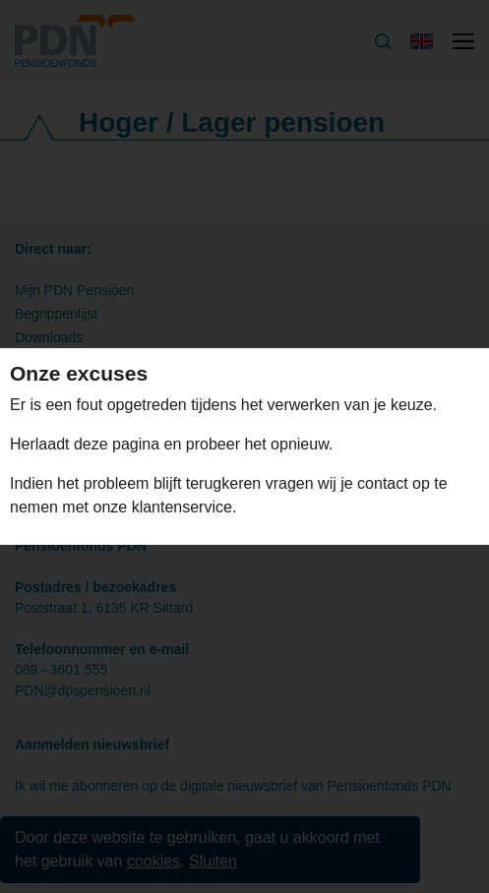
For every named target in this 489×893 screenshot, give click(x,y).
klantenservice (182, 507)
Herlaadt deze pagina (87, 444)
